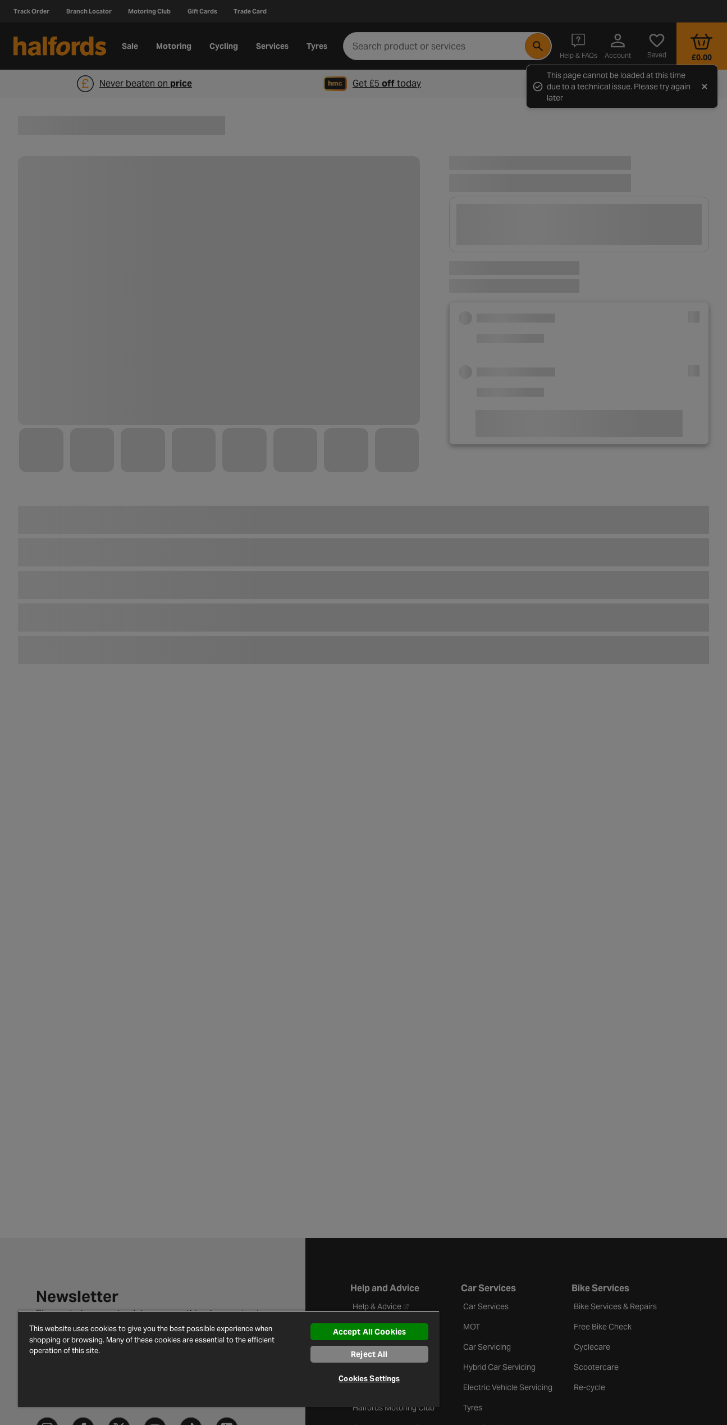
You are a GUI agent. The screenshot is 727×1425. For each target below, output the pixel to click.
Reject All (369, 1354)
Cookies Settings (369, 1378)
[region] (229, 1358)
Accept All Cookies (369, 1332)
